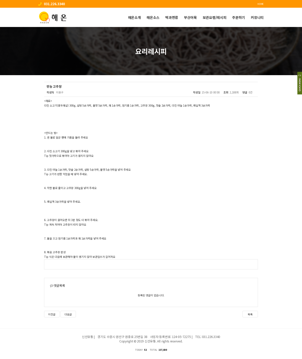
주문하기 (238, 17)
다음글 (68, 314)
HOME (261, 3)
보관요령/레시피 (214, 17)
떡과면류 (171, 17)
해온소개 (134, 17)
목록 (250, 314)
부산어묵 (190, 17)
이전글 (51, 314)
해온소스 (153, 17)
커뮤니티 (257, 17)
